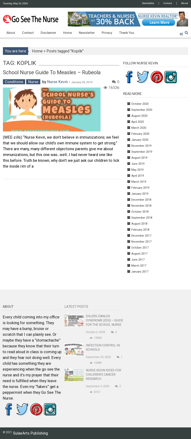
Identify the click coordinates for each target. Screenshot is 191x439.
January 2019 (139, 193)
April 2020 (137, 122)
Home (67, 33)
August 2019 (139, 157)
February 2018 (140, 229)
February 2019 (140, 187)
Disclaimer (48, 33)
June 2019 (138, 163)
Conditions (14, 81)
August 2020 (139, 116)
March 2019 (138, 181)
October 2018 (140, 211)
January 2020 (139, 140)
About (184, 3)
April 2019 (137, 175)
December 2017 (141, 235)
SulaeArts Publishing (30, 433)
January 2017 (139, 271)
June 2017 (138, 259)
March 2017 (138, 265)
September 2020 (141, 110)
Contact (167, 3)
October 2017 (140, 247)
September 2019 (141, 151)
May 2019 (137, 169)
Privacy (107, 33)
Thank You (126, 33)
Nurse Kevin (57, 81)
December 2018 (141, 199)
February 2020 (140, 134)
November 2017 (141, 241)
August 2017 (139, 253)
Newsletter (148, 3)
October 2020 (140, 104)
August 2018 (139, 223)
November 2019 (141, 145)
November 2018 (141, 205)
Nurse (33, 81)
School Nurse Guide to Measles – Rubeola (52, 72)
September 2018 (141, 217)
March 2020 (138, 128)
